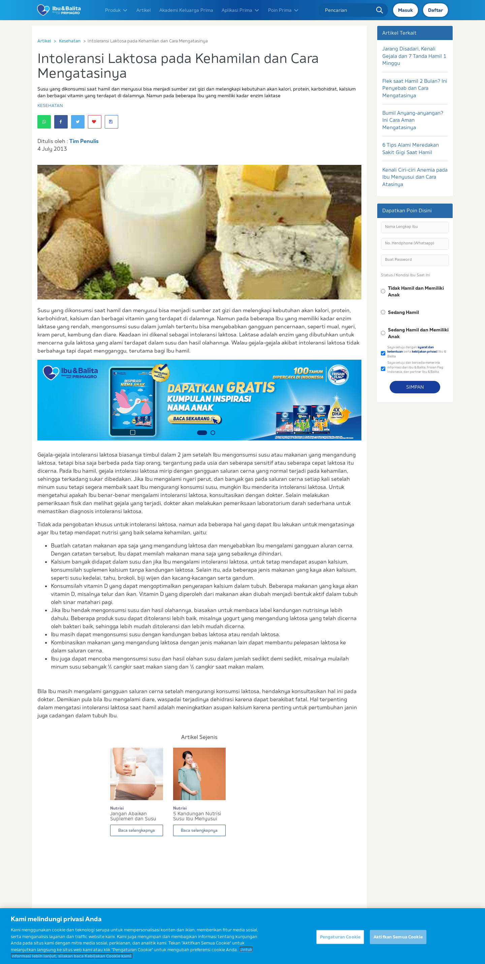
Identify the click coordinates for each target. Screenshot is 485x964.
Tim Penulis (84, 141)
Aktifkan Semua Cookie (398, 940)
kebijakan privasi (425, 351)
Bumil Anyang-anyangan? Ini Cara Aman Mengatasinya (412, 120)
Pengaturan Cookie (340, 940)
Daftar (435, 10)
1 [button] (202, 432)
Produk (116, 10)
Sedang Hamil (403, 312)
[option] (199, 400)
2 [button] (213, 432)
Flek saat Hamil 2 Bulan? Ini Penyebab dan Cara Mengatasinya (414, 88)
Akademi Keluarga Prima (186, 10)
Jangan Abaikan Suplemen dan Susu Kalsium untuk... (133, 816)
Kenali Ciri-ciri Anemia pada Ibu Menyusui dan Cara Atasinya (415, 177)
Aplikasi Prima (241, 10)
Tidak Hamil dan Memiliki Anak (416, 291)
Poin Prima (283, 10)
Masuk (405, 10)
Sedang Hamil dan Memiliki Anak (418, 333)
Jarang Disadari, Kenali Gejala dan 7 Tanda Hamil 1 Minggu (414, 55)
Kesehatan (69, 40)
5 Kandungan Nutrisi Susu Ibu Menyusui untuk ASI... (197, 816)
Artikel (143, 10)
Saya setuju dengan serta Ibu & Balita (416, 351)
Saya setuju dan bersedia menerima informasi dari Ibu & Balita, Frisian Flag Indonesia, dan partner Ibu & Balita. (415, 367)
